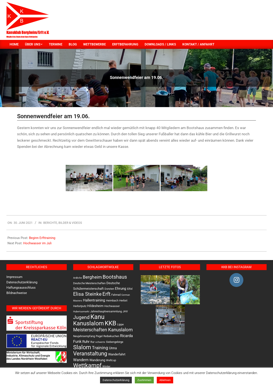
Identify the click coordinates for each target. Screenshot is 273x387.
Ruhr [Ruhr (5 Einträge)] (86, 341)
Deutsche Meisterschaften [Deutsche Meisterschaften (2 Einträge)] (89, 283)
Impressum (14, 277)
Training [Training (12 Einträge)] (100, 347)
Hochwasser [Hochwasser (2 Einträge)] (112, 306)
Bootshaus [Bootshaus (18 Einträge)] (115, 277)
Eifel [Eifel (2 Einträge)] (129, 288)
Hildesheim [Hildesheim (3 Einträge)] (95, 306)
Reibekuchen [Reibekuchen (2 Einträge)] (111, 336)
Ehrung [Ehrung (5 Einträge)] (120, 288)
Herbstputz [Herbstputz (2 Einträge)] (79, 306)
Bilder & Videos (70, 222)
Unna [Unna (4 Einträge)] (113, 348)
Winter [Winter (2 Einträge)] (106, 366)
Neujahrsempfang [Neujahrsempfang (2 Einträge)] (84, 336)
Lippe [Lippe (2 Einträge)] (120, 324)
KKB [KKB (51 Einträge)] (110, 323)
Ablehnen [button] (165, 380)
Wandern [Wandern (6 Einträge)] (81, 360)
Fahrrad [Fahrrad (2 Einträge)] (116, 294)
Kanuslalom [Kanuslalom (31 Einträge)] (88, 323)
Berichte (50, 222)
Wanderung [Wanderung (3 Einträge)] (97, 360)
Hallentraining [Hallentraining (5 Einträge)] (94, 300)
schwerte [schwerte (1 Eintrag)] (100, 342)
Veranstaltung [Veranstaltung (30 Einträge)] (90, 353)
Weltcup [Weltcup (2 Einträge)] (111, 360)
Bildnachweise (16, 293)
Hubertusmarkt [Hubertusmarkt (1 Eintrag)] (81, 311)
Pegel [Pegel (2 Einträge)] (99, 336)
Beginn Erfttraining (42, 238)
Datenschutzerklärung (21, 282)
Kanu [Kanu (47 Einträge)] (97, 316)
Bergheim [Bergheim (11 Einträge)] (92, 277)
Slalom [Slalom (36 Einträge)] (82, 347)
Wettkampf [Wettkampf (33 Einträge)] (87, 365)
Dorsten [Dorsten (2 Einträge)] (109, 288)
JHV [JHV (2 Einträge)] (125, 311)
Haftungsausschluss (21, 288)
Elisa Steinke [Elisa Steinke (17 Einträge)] (87, 294)
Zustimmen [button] (144, 380)
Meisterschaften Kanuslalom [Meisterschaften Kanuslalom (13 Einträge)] (103, 329)
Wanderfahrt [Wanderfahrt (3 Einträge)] (116, 354)
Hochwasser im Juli (37, 243)
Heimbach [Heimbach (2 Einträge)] (112, 300)
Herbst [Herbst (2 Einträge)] (123, 300)
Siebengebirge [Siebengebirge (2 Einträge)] (114, 341)
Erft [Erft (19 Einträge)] (106, 294)
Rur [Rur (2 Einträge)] (92, 341)
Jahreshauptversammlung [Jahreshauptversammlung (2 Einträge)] (106, 311)
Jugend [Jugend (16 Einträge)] (81, 317)
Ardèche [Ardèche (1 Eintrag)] (77, 277)
